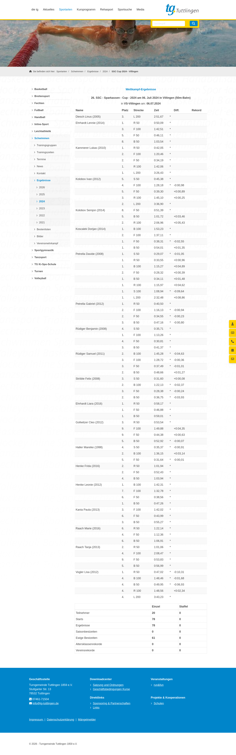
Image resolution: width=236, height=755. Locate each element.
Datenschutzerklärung (60, 719)
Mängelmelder (87, 719)
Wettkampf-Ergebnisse (141, 89)
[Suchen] (193, 23)
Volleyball (40, 278)
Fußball (39, 110)
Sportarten (65, 9)
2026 (42, 187)
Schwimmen (77, 71)
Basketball (40, 89)
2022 (42, 215)
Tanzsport (40, 257)
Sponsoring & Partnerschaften (111, 703)
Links (96, 707)
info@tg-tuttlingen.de (46, 703)
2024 (105, 71)
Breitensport (42, 96)
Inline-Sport (41, 124)
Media (140, 9)
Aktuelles (48, 9)
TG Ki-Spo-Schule (45, 264)
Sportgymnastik (44, 250)
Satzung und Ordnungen (108, 685)
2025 (42, 194)
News (40, 166)
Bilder (40, 236)
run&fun (158, 685)
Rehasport (106, 9)
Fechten (39, 103)
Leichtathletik (42, 131)
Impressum (36, 719)
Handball (39, 117)
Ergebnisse (93, 71)
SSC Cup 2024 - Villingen (125, 71)
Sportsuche (125, 9)
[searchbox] (168, 23)
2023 (42, 208)
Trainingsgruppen (47, 145)
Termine (41, 159)
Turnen (38, 271)
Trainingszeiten (45, 152)
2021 (42, 222)
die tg (35, 9)
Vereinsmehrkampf (47, 243)
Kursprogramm (86, 9)
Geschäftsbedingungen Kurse (111, 689)
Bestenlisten (44, 229)
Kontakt (41, 173)
